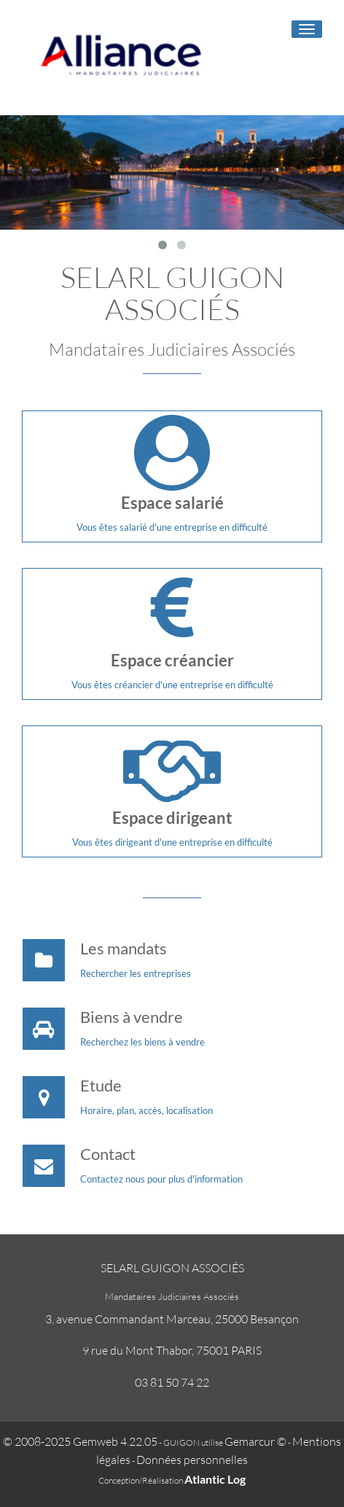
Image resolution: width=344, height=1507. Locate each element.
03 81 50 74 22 (172, 1382)
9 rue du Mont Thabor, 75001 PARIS (172, 1350)
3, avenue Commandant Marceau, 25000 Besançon (172, 1319)
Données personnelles (192, 1459)
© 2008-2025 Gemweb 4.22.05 (80, 1441)
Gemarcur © (255, 1441)
